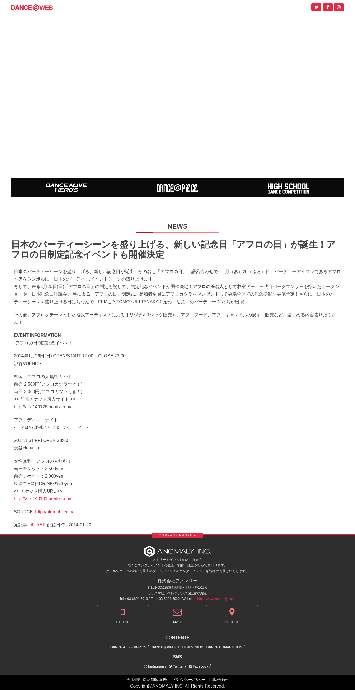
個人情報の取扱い (156, 680)
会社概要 (133, 680)
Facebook (198, 666)
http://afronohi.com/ (54, 512)
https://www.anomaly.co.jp (216, 599)
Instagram (154, 666)
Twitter (176, 666)
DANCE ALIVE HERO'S (128, 647)
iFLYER (38, 525)
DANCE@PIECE (164, 647)
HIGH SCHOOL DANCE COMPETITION (212, 647)
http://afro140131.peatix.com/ (42, 498)
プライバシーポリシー (189, 680)
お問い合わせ (218, 680)
